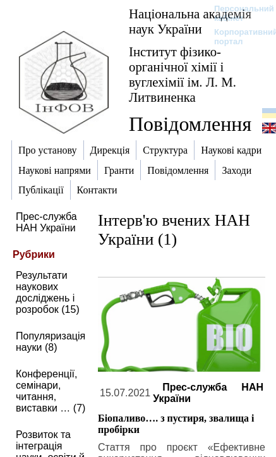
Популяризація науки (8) (50, 342)
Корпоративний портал (237, 36)
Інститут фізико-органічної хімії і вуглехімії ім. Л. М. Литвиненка (182, 74)
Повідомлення (190, 124)
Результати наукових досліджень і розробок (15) (48, 292)
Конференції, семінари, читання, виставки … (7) (50, 391)
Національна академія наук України (190, 21)
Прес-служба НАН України (46, 222)
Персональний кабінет (237, 13)
